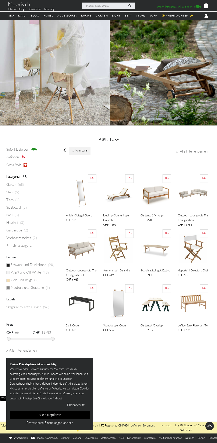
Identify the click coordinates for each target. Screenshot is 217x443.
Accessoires (67, 15)
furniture (109, 140)
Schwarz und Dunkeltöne (32, 265)
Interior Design (17, 9)
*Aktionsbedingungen (170, 438)
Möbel (48, 15)
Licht (116, 15)
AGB (121, 438)
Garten (102, 15)
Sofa (153, 15)
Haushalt (15, 223)
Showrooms (91, 438)
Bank (12, 215)
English (201, 438)
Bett (128, 15)
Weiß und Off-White (30, 272)
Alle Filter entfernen (191, 151)
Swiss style (16, 165)
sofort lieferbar (21, 149)
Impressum (150, 438)
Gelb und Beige (25, 280)
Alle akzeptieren (50, 415)
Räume (86, 15)
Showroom (35, 9)
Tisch (13, 200)
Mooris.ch (19, 5)
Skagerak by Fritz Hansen (27, 307)
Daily (22, 15)
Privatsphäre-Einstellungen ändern (49, 423)
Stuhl (140, 15)
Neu (11, 15)
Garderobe (17, 230)
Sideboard (16, 207)
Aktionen (16, 157)
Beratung (49, 9)
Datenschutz (133, 438)
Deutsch (189, 438)
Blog (35, 15)
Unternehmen (108, 438)
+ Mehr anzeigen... (19, 246)
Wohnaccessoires (21, 238)
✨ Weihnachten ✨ (177, 15)
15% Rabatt (106, 425)
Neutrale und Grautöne (30, 288)
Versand (77, 438)
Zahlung (65, 438)
